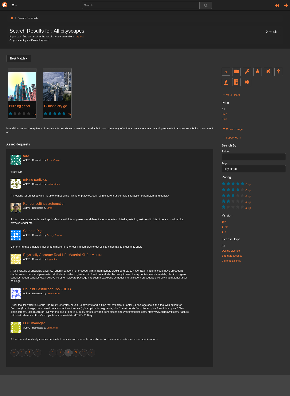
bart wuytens (53, 184)
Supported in (232, 137)
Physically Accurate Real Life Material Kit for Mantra (62, 255)
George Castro (54, 235)
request (79, 36)
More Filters (231, 94)
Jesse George (54, 160)
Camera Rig (32, 231)
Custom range (233, 128)
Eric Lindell (52, 327)
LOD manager (34, 323)
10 (83, 352)
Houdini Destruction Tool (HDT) (47, 289)
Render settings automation (44, 203)
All (225, 72)
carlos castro (53, 293)
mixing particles (35, 179)
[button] (14, 5)
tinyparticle (52, 259)
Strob (49, 208)
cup (26, 155)
